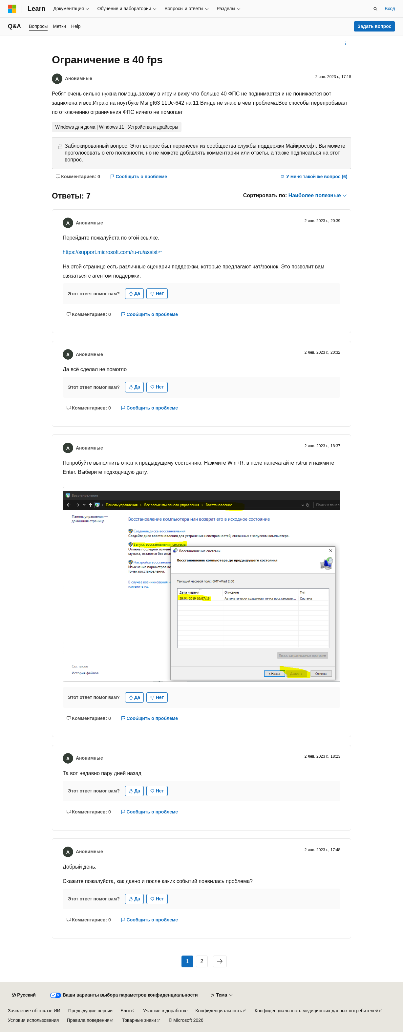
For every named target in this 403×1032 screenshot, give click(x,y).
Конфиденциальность (219, 1010)
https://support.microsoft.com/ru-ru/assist (110, 252)
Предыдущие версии (90, 1010)
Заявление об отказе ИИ (34, 1010)
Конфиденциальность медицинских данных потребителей (316, 1010)
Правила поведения (88, 1020)
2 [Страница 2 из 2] (202, 961)
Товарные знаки (139, 1020)
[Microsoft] (12, 9)
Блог (125, 1010)
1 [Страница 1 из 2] (187, 961)
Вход (390, 8)
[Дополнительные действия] (345, 43)
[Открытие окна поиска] (375, 9)
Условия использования (33, 1020)
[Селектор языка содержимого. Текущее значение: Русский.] (23, 995)
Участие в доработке (165, 1010)
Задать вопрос (375, 26)
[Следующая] (220, 961)
